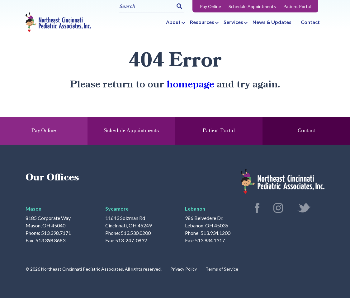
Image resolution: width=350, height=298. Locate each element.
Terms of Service (222, 269)
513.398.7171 (56, 233)
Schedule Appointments (252, 6)
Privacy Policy (183, 269)
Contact (310, 22)
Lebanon (195, 209)
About (173, 22)
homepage (190, 85)
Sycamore (117, 209)
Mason (33, 209)
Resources (202, 22)
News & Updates (272, 22)
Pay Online (210, 6)
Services (233, 22)
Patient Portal (297, 6)
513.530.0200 (136, 233)
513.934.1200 (215, 233)
